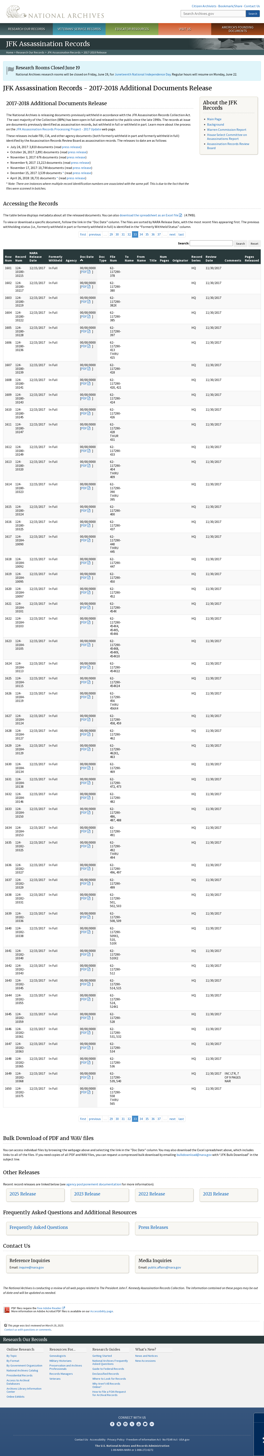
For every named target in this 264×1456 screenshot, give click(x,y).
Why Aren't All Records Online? (106, 1385)
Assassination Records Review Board (228, 146)
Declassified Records (105, 1374)
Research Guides (106, 1349)
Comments (233, 260)
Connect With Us (132, 1417)
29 (111, 234)
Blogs (145, 1424)
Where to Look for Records (109, 1379)
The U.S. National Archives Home (55, 11)
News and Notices (146, 1356)
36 (153, 234)
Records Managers (61, 1374)
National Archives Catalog (22, 1370)
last (181, 234)
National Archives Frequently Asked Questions (110, 1362)
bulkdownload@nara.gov (194, 1155)
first (83, 234)
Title (153, 260)
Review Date (211, 258)
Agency (71, 260)
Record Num (20, 258)
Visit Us (185, 29)
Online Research (20, 1349)
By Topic (12, 1356)
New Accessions (145, 1361)
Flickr (151, 1424)
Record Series (196, 258)
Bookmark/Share (230, 6)
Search (253, 13)
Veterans (55, 1379)
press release (71, 147)
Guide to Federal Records (108, 1369)
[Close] (259, 1417)
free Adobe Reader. (51, 1308)
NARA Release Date (35, 257)
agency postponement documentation (93, 1184)
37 (159, 234)
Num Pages (164, 258)
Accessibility (98, 1439)
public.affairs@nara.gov (164, 1267)
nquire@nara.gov (32, 1267)
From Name (141, 258)
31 (123, 234)
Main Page (214, 119)
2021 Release (216, 1194)
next (172, 234)
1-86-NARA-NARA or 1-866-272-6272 (132, 1450)
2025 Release (22, 1194)
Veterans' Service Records (79, 29)
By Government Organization (24, 1365)
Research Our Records (26, 29)
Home (9, 52)
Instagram (125, 1424)
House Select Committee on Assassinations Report (227, 137)
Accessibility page (101, 1311)
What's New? (145, 1349)
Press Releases (153, 1227)
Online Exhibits (16, 1396)
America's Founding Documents (237, 29)
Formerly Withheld (55, 258)
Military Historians (61, 1361)
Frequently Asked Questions (38, 1227)
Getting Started (102, 1356)
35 (147, 234)
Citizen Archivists (204, 6)
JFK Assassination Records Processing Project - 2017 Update (58, 129)
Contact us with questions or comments (27, 1329)
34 (141, 234)
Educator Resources (132, 29)
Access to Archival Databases (18, 1381)
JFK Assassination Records (64, 52)
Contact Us (252, 6)
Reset (254, 243)
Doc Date (87, 258)
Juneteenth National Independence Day (143, 74)
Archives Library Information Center (24, 1390)
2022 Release (151, 1194)
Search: (183, 243)
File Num (113, 258)
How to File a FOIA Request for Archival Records (109, 1393)
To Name (129, 258)
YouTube (138, 1424)
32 (129, 234)
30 (117, 234)
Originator (180, 260)
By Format (13, 1361)
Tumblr (132, 1424)
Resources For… (62, 1349)
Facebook (112, 1424)
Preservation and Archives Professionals (66, 1367)
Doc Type (102, 258)
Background (215, 124)
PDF (84, 272)
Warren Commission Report (226, 129)
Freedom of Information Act (143, 1439)
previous (95, 234)
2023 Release (87, 1194)
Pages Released (252, 258)
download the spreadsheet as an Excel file (149, 215)
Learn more (227, 1448)
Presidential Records (20, 1375)
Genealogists (58, 1356)
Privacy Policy (116, 1439)
